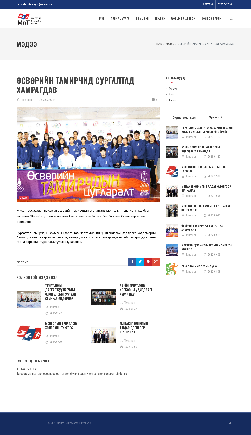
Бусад (172, 100)
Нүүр (101, 18)
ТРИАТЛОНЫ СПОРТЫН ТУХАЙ (199, 266)
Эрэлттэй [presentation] (215, 117)
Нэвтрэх (208, 4)
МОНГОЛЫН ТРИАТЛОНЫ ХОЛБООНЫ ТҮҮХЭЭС (61, 325)
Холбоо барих (211, 18)
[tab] (184, 117)
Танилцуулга (120, 18)
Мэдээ (160, 18)
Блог (172, 94)
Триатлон (26, 100)
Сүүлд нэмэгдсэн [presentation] (184, 118)
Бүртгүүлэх (225, 4)
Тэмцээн (142, 18)
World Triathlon (183, 18)
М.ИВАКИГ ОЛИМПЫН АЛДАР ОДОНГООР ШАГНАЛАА (134, 328)
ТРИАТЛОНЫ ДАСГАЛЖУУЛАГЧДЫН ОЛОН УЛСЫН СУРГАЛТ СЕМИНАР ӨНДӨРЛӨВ (61, 292)
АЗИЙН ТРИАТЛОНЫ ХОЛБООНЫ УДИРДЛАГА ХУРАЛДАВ (136, 290)
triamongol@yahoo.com (40, 4)
